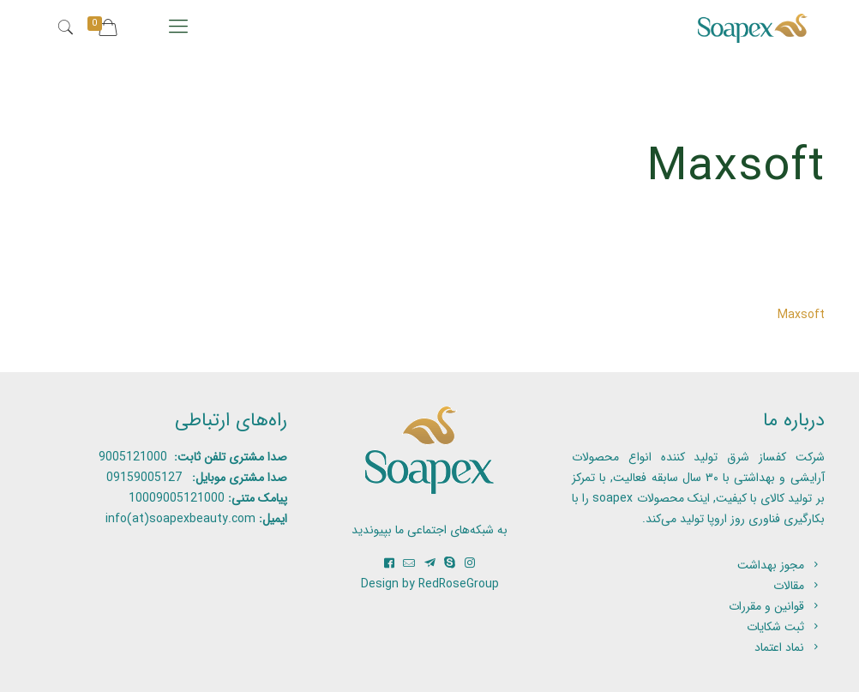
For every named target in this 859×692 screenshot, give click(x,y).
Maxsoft (801, 314)
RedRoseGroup (458, 584)
